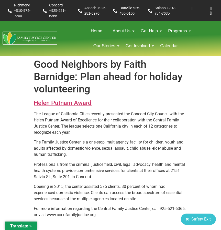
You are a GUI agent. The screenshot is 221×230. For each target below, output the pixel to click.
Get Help (150, 30)
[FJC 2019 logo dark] (30, 38)
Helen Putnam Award (63, 103)
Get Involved (139, 45)
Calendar (169, 45)
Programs (179, 30)
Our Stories (105, 45)
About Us (123, 30)
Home (96, 30)
